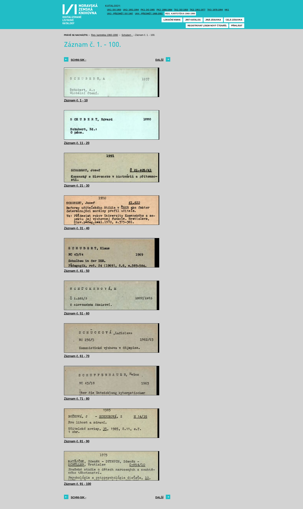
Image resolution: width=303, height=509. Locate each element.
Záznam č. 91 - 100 (77, 484)
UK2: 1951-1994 (131, 10)
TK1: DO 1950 (181, 10)
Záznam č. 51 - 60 (76, 313)
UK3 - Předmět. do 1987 (120, 13)
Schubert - (127, 35)
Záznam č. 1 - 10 (76, 100)
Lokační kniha (171, 20)
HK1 (227, 10)
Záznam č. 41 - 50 (76, 271)
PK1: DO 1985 (148, 10)
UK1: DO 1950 (114, 10)
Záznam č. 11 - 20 (76, 143)
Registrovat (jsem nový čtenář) (207, 25)
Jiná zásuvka (213, 20)
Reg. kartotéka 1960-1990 (180, 13)
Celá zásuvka (234, 20)
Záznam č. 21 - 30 (76, 185)
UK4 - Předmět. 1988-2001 (149, 13)
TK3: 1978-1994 (215, 10)
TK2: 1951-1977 (197, 10)
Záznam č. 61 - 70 (76, 356)
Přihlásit (236, 25)
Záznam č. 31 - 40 (76, 228)
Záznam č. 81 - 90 (76, 441)
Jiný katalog (193, 20)
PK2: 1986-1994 (164, 10)
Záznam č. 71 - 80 (76, 398)
